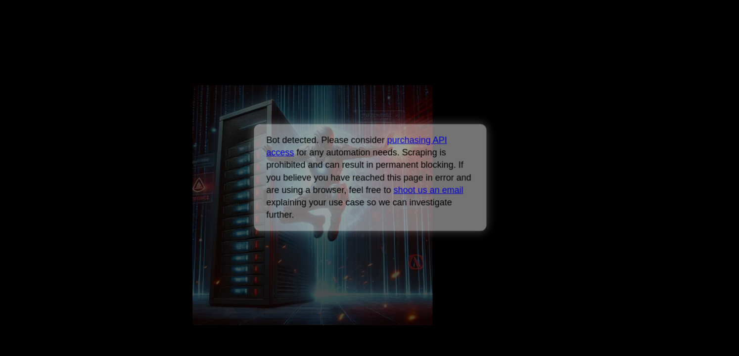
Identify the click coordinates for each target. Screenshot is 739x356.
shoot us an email (428, 190)
